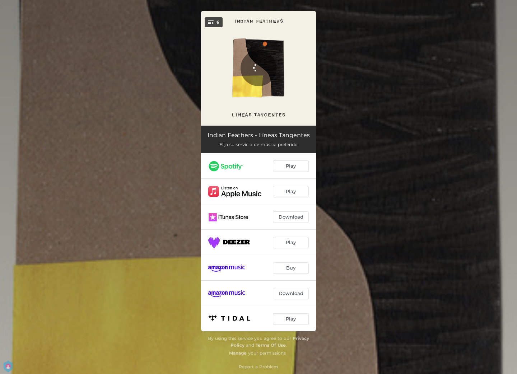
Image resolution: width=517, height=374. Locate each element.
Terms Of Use (271, 345)
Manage (238, 353)
